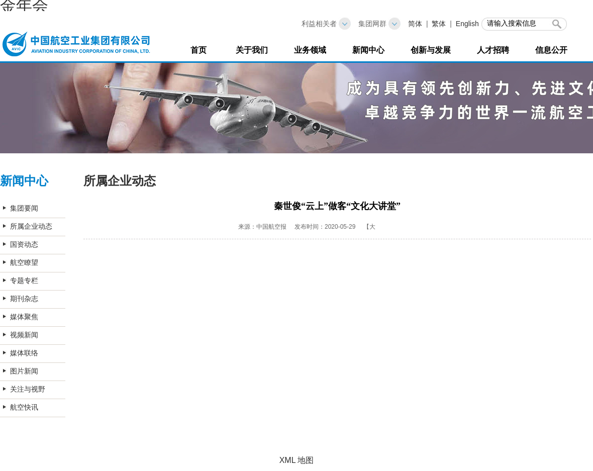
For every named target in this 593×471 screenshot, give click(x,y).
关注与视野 (27, 389)
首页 (198, 50)
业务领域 (310, 50)
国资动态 (24, 244)
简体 (415, 24)
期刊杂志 (24, 299)
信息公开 (551, 50)
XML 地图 (296, 460)
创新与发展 (431, 50)
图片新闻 (24, 371)
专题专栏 (24, 280)
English (467, 24)
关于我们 (252, 50)
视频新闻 (24, 335)
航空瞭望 (24, 262)
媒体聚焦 (24, 317)
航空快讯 (24, 407)
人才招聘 (493, 50)
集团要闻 (24, 208)
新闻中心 (368, 50)
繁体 (439, 24)
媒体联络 (24, 353)
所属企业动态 (31, 226)
